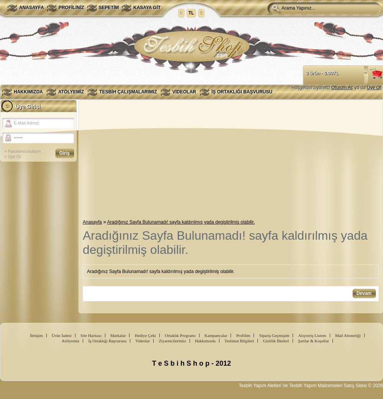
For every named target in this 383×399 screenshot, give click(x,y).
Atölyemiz (71, 92)
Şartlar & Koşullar (313, 340)
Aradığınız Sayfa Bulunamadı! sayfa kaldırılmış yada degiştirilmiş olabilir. (181, 222)
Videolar (184, 92)
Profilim (243, 335)
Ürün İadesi (62, 335)
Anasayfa (31, 7)
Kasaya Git (146, 7)
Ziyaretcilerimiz (172, 340)
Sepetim (109, 7)
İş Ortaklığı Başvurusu (241, 92)
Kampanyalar (216, 335)
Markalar (118, 335)
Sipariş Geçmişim (274, 335)
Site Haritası (90, 335)
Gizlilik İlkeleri (276, 340)
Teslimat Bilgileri (239, 340)
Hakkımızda (28, 92)
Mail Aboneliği (348, 335)
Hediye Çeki (145, 335)
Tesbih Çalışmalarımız (128, 92)
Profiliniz (71, 7)
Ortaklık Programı (180, 335)
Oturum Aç (342, 87)
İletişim (36, 335)
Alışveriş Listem (312, 335)
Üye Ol (374, 87)
